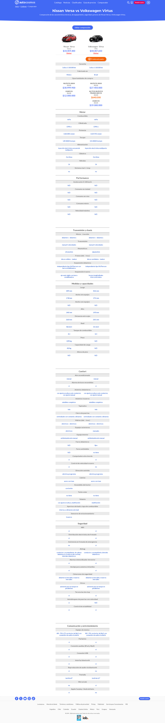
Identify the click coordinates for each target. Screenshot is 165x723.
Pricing (93, 704)
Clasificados (77, 2)
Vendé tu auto (139, 2)
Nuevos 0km (69, 85)
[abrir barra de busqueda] (128, 2)
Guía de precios (89, 2)
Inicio (17, 6)
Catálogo (58, 2)
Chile (59, 709)
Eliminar (69, 53)
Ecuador (73, 709)
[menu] (148, 2)
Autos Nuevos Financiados (96, 94)
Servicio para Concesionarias (114, 704)
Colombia (66, 709)
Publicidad (101, 704)
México (92, 709)
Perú (98, 709)
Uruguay (104, 709)
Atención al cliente (52, 704)
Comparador (103, 2)
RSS (127, 704)
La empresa (40, 704)
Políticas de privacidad (82, 704)
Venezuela (112, 709)
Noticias (66, 2)
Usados (69, 93)
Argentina (52, 709)
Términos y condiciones (66, 704)
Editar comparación (82, 27)
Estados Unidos (83, 709)
